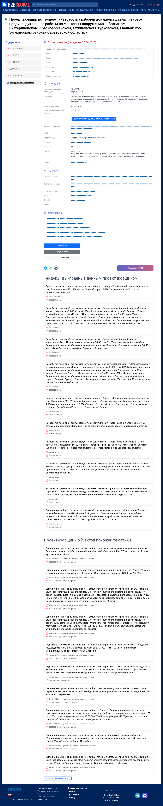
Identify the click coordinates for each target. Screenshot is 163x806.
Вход (132, 4)
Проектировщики (105, 10)
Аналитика (153, 10)
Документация (62, 252)
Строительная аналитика (47, 794)
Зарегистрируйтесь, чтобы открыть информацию (94, 119)
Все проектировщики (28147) (57, 778)
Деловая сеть (43, 800)
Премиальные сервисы (46, 797)
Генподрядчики (84, 10)
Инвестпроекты (10, 10)
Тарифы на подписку (77, 788)
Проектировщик (17, 48)
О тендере (14, 55)
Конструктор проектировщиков (22, 83)
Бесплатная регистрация (148, 4)
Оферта (71, 791)
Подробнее (62, 245)
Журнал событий (62, 258)
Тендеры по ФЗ (66, 10)
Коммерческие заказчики (47, 788)
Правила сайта (75, 794)
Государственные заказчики (48, 791)
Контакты (14, 62)
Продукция (124, 10)
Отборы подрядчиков (44, 10)
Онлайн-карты (138, 10)
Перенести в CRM (135, 268)
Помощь (72, 797)
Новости (26, 10)
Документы (15, 69)
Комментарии (16, 76)
